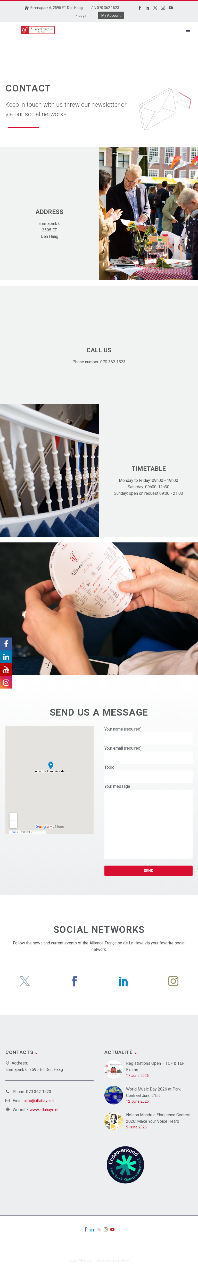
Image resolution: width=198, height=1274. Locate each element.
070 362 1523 (108, 8)
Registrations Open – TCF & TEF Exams (155, 1066)
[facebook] (74, 981)
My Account (111, 15)
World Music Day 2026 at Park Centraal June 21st (153, 1092)
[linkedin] (124, 981)
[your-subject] (148, 776)
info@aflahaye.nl (39, 1100)
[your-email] (148, 757)
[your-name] (148, 738)
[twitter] (25, 981)
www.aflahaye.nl (44, 1109)
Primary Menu (188, 30)
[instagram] (173, 981)
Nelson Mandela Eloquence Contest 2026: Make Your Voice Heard (158, 1118)
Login (83, 15)
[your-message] (148, 824)
